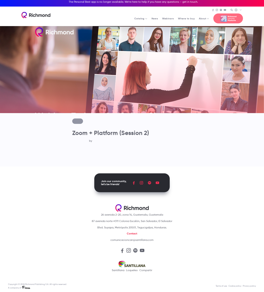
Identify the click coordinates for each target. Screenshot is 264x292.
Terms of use (221, 286)
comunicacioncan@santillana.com (132, 240)
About (204, 18)
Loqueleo (132, 270)
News (155, 18)
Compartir (145, 270)
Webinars (168, 18)
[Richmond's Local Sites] (238, 10)
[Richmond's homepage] (36, 15)
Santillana (118, 270)
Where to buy (186, 18)
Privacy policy (249, 286)
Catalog (140, 18)
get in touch (189, 1)
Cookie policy (234, 286)
